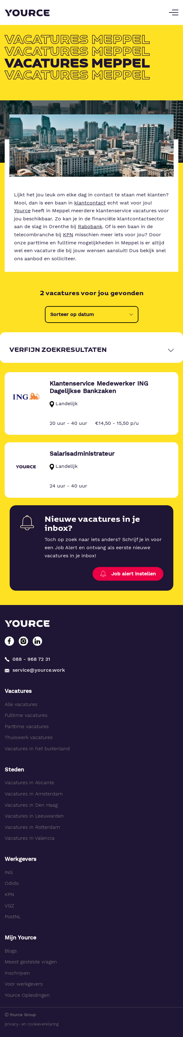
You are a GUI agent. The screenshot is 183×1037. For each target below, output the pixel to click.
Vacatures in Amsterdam (34, 794)
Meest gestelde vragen (31, 962)
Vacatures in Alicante (29, 782)
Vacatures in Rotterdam (32, 827)
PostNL (13, 916)
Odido (12, 883)
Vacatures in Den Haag (31, 805)
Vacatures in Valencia (30, 838)
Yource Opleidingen (27, 995)
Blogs (11, 951)
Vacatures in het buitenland (37, 748)
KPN (68, 235)
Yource (22, 211)
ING (9, 872)
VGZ (9, 906)
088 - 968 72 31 (27, 659)
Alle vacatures (21, 704)
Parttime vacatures (27, 726)
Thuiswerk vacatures (29, 737)
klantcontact (90, 203)
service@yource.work (35, 670)
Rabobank (90, 226)
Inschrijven (17, 973)
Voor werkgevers (24, 984)
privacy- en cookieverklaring (32, 1024)
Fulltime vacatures (26, 715)
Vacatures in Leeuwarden (34, 816)
